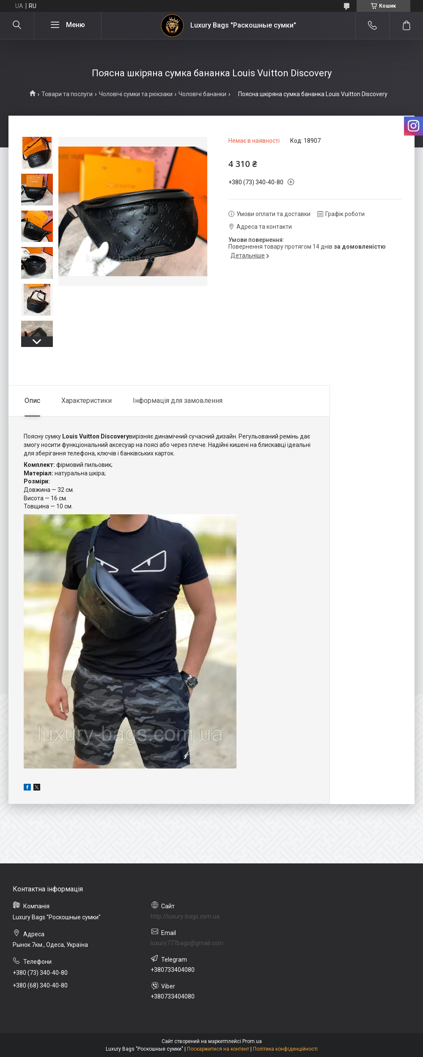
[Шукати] (17, 25)
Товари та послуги (67, 94)
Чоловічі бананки (202, 94)
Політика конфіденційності (285, 1049)
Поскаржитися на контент (218, 1049)
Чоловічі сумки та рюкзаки (136, 94)
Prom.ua (252, 1041)
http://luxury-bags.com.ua (185, 916)
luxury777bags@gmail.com (187, 943)
